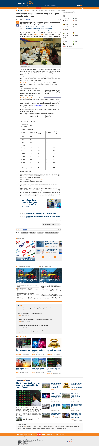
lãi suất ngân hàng (24, 232)
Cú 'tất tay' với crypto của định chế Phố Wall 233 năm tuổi (56, 406)
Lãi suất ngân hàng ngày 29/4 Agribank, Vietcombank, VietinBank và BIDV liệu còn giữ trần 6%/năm (27, 289)
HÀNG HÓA (30, 8)
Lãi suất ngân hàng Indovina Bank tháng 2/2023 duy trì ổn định (41, 213)
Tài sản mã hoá (34, 10)
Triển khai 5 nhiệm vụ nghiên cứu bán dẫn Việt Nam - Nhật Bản (33, 325)
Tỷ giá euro (45, 426)
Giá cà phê (55, 426)
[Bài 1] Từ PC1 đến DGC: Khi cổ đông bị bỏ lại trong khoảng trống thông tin (23, 350)
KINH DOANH (61, 8)
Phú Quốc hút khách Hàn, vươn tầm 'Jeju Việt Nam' (30, 313)
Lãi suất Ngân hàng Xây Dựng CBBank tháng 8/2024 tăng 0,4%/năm (45, 251)
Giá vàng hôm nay (21, 426)
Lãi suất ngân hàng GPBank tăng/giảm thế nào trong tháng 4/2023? (39, 30)
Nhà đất (19, 332)
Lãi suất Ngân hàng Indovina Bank (51, 232)
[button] (43, 257)
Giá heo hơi (50, 426)
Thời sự (19, 315)
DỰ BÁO (25, 8)
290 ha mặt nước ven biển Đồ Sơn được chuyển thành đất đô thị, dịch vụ (75, 395)
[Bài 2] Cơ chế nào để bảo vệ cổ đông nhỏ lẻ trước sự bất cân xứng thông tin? (54, 370)
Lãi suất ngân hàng (39, 34)
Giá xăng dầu (76, 426)
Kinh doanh (20, 309)
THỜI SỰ (21, 8)
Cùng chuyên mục (45, 266)
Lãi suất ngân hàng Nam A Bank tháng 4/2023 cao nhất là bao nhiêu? (39, 26)
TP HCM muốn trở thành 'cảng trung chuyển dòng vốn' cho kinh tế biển (35, 319)
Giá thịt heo (34, 428)
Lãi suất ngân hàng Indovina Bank (28, 98)
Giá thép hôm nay (21, 428)
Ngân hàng (26, 10)
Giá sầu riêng (28, 428)
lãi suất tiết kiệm (41, 180)
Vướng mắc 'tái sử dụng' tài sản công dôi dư (56, 414)
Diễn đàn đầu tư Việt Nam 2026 (60, 428)
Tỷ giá (46, 10)
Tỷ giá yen (39, 426)
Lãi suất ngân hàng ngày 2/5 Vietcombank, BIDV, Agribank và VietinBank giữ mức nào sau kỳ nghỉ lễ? (27, 281)
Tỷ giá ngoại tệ (28, 426)
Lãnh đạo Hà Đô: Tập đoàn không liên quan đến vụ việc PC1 (32, 418)
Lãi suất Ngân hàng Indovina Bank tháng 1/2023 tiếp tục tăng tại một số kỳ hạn (43, 217)
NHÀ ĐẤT (43, 8)
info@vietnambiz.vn (24, 443)
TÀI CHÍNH (39, 8)
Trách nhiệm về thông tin (22, 444)
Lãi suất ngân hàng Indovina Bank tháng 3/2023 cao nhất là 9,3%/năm (29, 203)
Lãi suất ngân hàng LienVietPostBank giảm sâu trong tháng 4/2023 (39, 28)
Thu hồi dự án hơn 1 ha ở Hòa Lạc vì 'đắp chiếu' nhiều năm (32, 331)
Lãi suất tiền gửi (24, 83)
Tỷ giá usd (34, 426)
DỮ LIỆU (66, 8)
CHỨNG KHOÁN (49, 8)
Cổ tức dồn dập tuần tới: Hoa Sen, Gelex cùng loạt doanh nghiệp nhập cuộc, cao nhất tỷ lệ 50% (54, 350)
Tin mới (21, 305)
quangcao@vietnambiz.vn (74, 439)
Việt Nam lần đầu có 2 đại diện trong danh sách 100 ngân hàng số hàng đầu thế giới (38, 350)
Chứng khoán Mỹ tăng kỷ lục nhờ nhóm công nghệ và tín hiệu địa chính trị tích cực (76, 415)
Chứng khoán (18, 354)
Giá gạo (38, 428)
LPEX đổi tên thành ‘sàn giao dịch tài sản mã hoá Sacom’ (38, 369)
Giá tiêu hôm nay (61, 426)
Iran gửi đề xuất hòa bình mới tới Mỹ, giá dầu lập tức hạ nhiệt (22, 369)
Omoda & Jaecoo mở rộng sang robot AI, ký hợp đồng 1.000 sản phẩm (35, 308)
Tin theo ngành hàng (69, 12)
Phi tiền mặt (52, 10)
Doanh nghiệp (49, 354)
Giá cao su (43, 428)
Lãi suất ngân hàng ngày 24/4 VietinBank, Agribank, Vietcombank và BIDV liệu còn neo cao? (51, 298)
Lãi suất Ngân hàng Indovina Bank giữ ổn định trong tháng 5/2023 (52, 92)
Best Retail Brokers (50, 428)
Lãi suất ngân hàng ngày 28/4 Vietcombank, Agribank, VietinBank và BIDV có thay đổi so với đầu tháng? (27, 294)
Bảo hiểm (41, 10)
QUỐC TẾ (34, 8)
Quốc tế (17, 372)
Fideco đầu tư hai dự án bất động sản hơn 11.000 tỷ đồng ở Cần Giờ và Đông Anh (56, 385)
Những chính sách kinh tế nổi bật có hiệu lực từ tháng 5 (27, 286)
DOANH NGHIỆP (55, 8)
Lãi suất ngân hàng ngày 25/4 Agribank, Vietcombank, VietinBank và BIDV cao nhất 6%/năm (27, 298)
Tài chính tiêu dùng (60, 10)
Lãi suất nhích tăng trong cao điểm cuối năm (44, 242)
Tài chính (20, 10)
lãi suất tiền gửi (32, 232)
